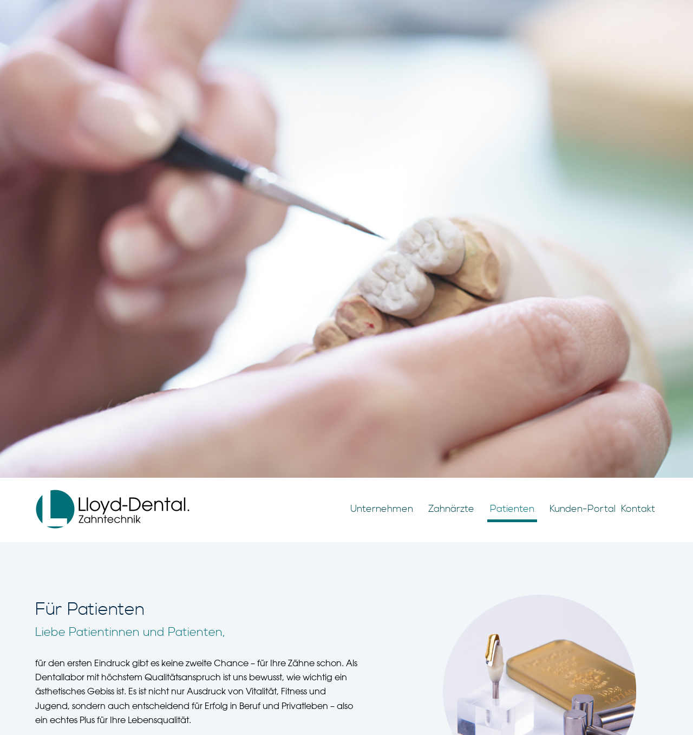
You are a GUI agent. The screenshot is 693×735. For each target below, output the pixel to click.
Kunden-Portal (583, 509)
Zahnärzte (451, 509)
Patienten (512, 509)
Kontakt (638, 509)
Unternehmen (381, 509)
